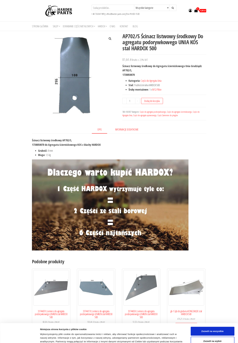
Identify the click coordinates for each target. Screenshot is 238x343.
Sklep (55, 26)
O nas (112, 26)
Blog (135, 26)
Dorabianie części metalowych (78, 26)
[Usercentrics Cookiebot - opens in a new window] (19, 311)
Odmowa (212, 307)
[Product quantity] (130, 101)
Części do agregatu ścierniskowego (179, 111)
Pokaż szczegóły (163, 311)
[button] (110, 38)
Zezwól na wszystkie (212, 287)
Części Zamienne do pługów (167, 115)
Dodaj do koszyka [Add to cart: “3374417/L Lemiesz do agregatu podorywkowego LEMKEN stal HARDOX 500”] (96, 329)
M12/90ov (156, 89)
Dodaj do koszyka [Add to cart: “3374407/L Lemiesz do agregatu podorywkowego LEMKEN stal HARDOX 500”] (51, 329)
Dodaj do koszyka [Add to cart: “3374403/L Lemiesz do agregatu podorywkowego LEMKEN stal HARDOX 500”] (141, 329)
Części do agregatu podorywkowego (153, 111)
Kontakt (124, 26)
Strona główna (40, 26)
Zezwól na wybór (212, 297)
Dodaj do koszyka (152, 101)
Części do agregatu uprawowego (145, 115)
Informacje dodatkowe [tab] (126, 129)
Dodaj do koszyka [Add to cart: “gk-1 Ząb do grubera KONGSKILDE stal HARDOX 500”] (186, 326)
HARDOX (101, 26)
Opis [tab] (99, 129)
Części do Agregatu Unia (151, 80)
